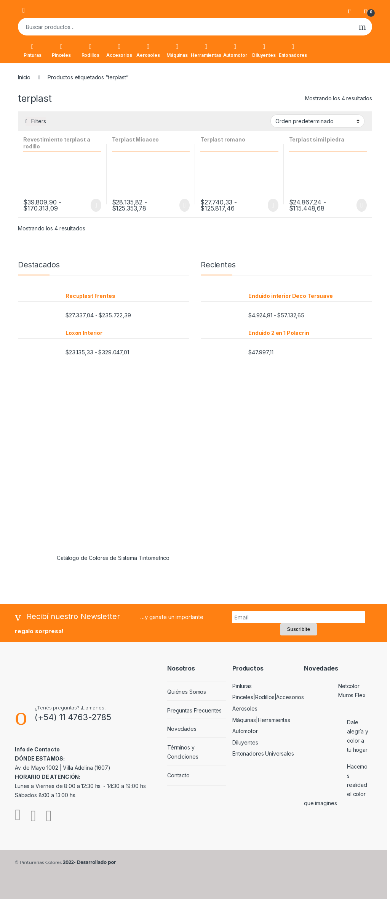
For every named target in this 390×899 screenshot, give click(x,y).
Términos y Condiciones (182, 752)
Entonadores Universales (263, 753)
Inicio (24, 77)
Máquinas (177, 50)
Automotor (235, 50)
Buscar (362, 26)
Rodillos (90, 50)
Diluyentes (264, 50)
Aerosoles (148, 50)
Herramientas (206, 50)
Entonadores (293, 50)
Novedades (182, 728)
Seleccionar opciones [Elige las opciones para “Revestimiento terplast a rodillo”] (96, 205)
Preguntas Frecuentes (194, 710)
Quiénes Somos (186, 691)
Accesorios (119, 50)
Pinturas (33, 50)
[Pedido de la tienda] (317, 120)
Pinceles (61, 50)
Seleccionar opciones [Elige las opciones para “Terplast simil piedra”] (361, 205)
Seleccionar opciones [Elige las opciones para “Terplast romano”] (273, 205)
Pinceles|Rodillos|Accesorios (268, 697)
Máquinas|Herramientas (261, 720)
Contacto (178, 775)
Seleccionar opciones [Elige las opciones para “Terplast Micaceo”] (184, 205)
